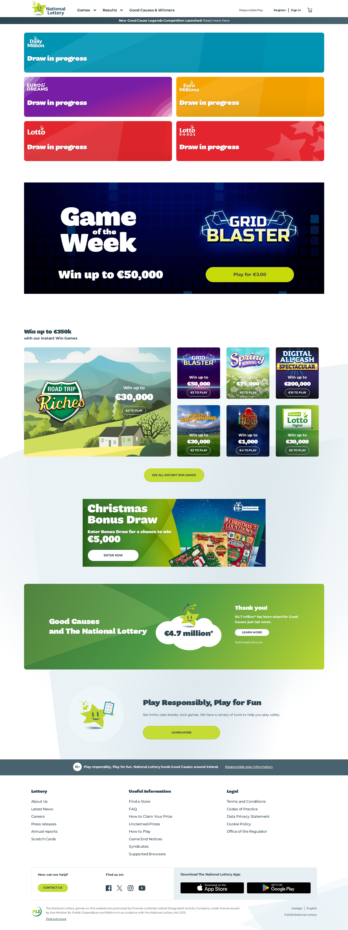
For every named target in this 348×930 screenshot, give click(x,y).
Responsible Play (251, 10)
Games (86, 10)
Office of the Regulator (247, 831)
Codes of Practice (242, 809)
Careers (38, 816)
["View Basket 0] (310, 10)
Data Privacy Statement (248, 816)
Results (113, 10)
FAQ (133, 809)
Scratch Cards (43, 839)
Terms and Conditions (246, 801)
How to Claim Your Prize (150, 816)
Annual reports (44, 831)
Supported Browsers (147, 854)
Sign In (296, 10)
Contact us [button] (52, 887)
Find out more (56, 919)
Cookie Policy (239, 824)
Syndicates (138, 846)
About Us (39, 801)
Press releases (43, 824)
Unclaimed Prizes (144, 824)
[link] (174, 53)
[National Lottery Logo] (48, 7)
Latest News (42, 809)
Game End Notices (145, 839)
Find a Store (139, 801)
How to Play (140, 831)
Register (280, 10)
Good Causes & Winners (152, 10)
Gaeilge (297, 908)
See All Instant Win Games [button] (174, 475)
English (312, 908)
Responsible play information (249, 767)
